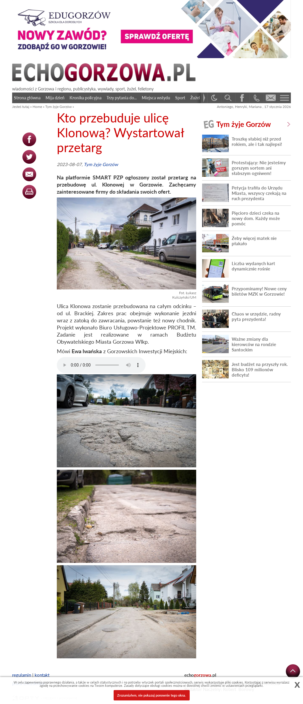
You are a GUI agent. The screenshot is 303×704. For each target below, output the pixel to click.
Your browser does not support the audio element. (101, 365)
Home (37, 106)
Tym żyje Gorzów (58, 106)
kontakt (42, 675)
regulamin (21, 675)
